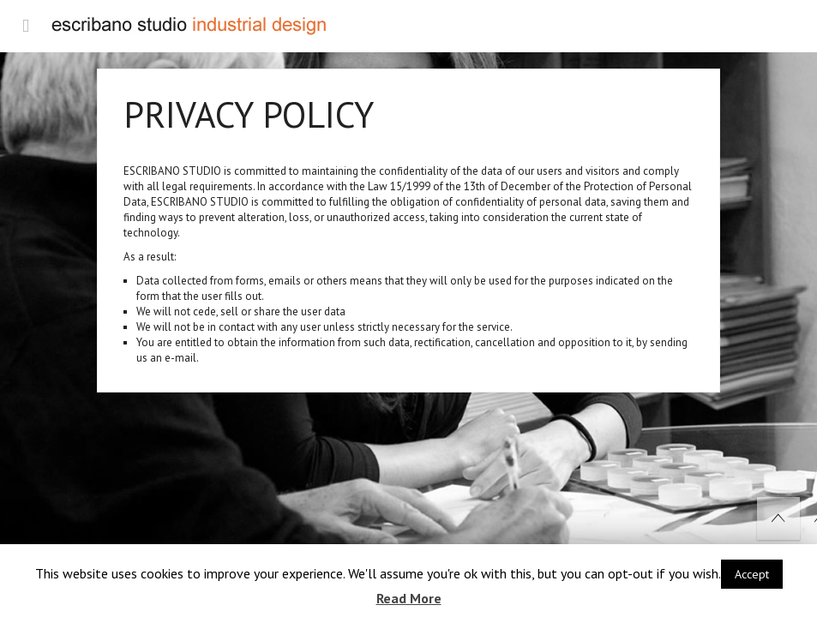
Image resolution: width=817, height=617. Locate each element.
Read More (409, 598)
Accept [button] (752, 574)
